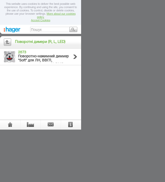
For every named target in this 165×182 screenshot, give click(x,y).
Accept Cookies (40, 20)
